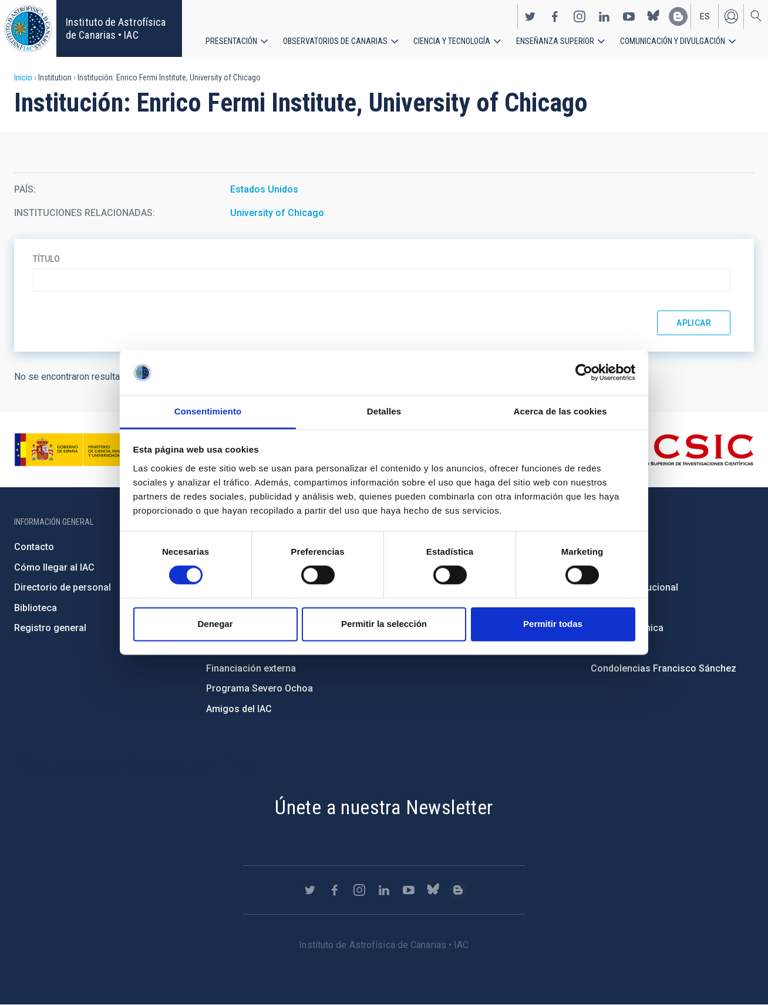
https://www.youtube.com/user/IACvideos (629, 16)
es (705, 16)
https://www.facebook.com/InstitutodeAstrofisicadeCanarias (555, 16)
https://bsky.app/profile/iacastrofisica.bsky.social (653, 16)
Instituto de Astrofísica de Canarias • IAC (116, 28)
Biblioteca (35, 607)
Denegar (215, 624)
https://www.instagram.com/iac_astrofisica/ (579, 16)
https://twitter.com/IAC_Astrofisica (530, 16)
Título (46, 259)
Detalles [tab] (384, 411)
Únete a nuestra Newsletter (384, 807)
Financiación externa (251, 668)
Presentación (231, 41)
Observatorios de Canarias (335, 41)
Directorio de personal (62, 587)
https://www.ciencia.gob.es (79, 450)
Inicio (23, 77)
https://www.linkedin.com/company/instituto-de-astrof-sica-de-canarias (604, 16)
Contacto (34, 546)
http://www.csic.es (689, 449)
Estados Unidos (264, 189)
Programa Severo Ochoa (259, 688)
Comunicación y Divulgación (672, 41)
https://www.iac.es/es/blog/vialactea (678, 16)
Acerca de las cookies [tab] (560, 411)
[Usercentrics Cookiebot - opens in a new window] (584, 373)
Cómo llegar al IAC (54, 567)
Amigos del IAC (239, 708)
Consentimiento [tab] (208, 411)
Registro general (50, 627)
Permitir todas (552, 624)
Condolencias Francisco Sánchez (663, 668)
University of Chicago (277, 212)
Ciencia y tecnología (451, 41)
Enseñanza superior (555, 41)
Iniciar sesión (731, 16)
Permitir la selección (384, 624)
